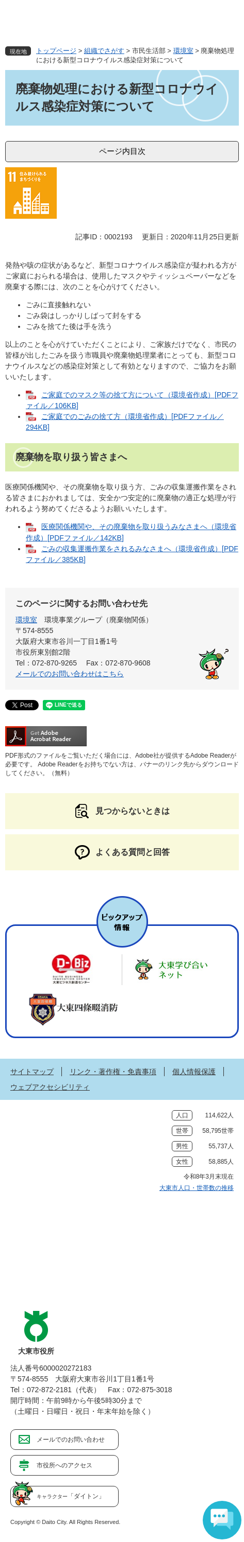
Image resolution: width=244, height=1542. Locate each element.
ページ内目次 (122, 151)
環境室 (183, 51)
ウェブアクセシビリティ (50, 1087)
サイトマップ (32, 1071)
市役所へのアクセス (64, 1465)
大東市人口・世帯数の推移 (196, 1187)
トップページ (56, 51)
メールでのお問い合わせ (71, 1439)
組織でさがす (104, 51)
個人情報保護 (194, 1071)
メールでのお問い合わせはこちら (69, 674)
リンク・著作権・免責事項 (113, 1071)
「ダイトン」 (71, 1496)
